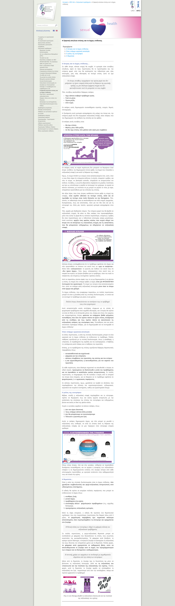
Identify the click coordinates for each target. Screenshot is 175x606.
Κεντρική (65, 2)
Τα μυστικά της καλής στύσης (48, 77)
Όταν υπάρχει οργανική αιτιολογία (78, 51)
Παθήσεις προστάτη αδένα (45, 125)
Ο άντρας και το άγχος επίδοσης (77, 49)
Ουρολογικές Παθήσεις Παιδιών (46, 127)
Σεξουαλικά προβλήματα (44, 48)
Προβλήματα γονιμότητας (45, 107)
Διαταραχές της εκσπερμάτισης (48, 102)
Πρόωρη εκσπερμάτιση (46, 69)
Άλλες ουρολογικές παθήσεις (46, 131)
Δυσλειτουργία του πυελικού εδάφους (48, 129)
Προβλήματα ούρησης (44, 115)
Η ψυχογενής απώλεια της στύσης (49, 71)
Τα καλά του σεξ (44, 58)
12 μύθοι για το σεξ (45, 75)
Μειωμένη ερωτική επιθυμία (47, 79)
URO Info (72, 2)
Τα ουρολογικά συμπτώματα (45, 40)
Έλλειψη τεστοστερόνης (44, 109)
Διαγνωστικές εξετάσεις (44, 42)
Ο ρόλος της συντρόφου (74, 54)
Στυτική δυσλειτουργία (46, 81)
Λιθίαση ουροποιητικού (44, 123)
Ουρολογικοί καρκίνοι (44, 117)
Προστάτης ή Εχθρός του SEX (48, 59)
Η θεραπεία (70, 56)
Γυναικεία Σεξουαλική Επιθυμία (48, 73)
